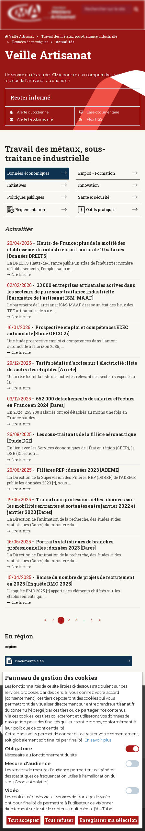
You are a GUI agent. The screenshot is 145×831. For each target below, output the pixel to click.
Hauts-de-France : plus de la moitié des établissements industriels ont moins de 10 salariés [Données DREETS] (66, 249)
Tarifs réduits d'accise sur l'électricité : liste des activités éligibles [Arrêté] (72, 366)
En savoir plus (97, 740)
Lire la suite (19, 274)
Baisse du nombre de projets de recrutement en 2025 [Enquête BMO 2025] (70, 580)
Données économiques (30, 42)
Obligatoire (18, 749)
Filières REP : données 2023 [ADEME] (78, 470)
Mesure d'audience (27, 763)
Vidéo (12, 790)
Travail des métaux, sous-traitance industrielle (79, 36)
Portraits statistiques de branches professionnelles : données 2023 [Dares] (60, 545)
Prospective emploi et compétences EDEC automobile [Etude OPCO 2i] (67, 330)
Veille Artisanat (21, 36)
